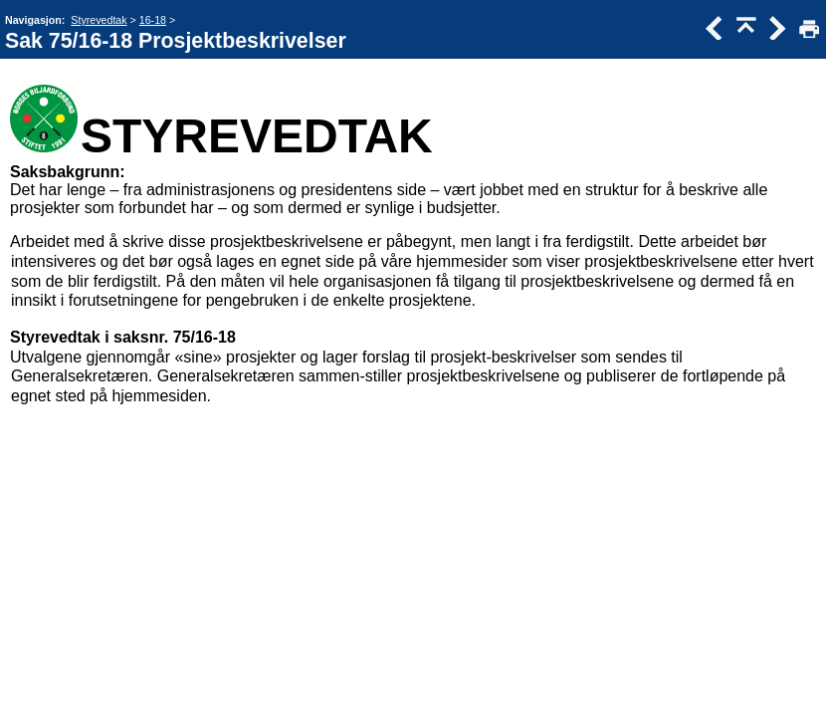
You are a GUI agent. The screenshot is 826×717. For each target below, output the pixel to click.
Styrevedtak (98, 20)
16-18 (152, 20)
